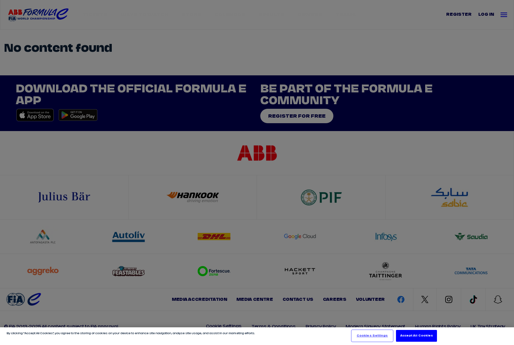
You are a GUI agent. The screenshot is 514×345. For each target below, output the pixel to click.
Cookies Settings (372, 336)
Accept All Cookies (416, 336)
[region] (257, 336)
